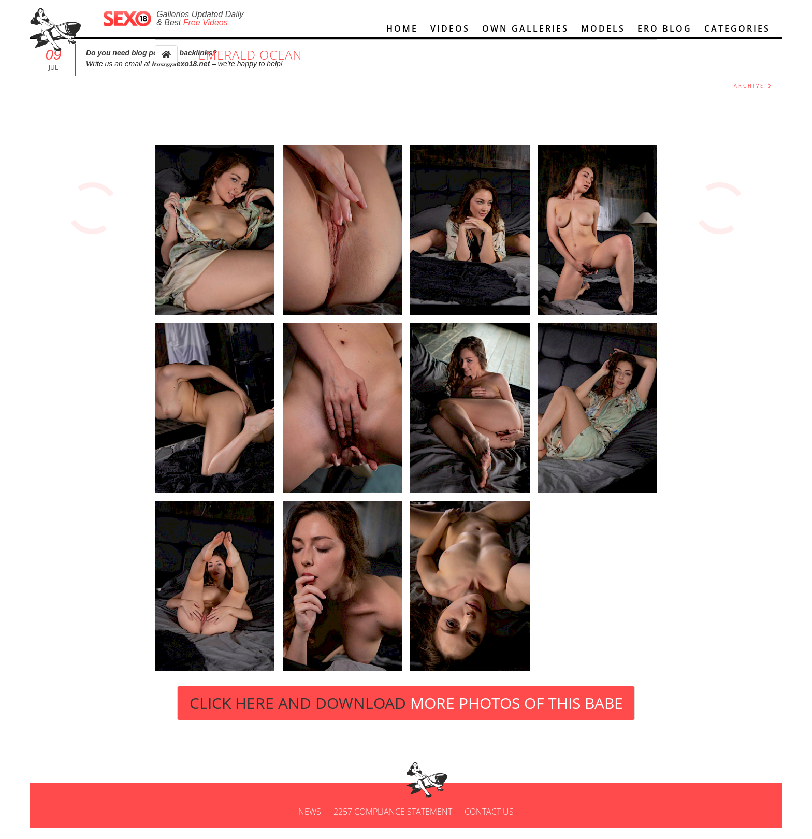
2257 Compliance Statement (393, 822)
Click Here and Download (406, 714)
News (309, 822)
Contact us (489, 822)
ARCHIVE (749, 96)
